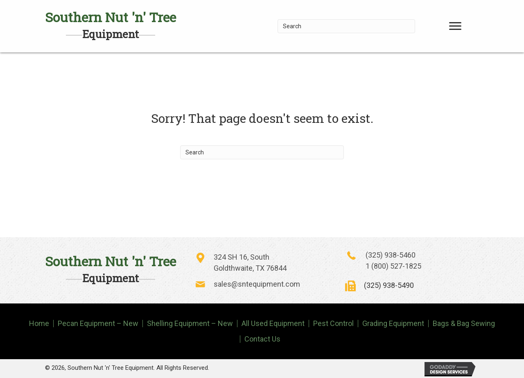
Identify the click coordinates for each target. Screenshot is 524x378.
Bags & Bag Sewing (464, 323)
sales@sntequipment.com (257, 284)
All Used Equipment (273, 323)
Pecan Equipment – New (98, 323)
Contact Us (262, 339)
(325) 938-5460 (391, 255)
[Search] (347, 26)
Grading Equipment (393, 323)
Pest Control (333, 323)
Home (39, 323)
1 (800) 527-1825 (393, 266)
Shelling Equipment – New (190, 323)
